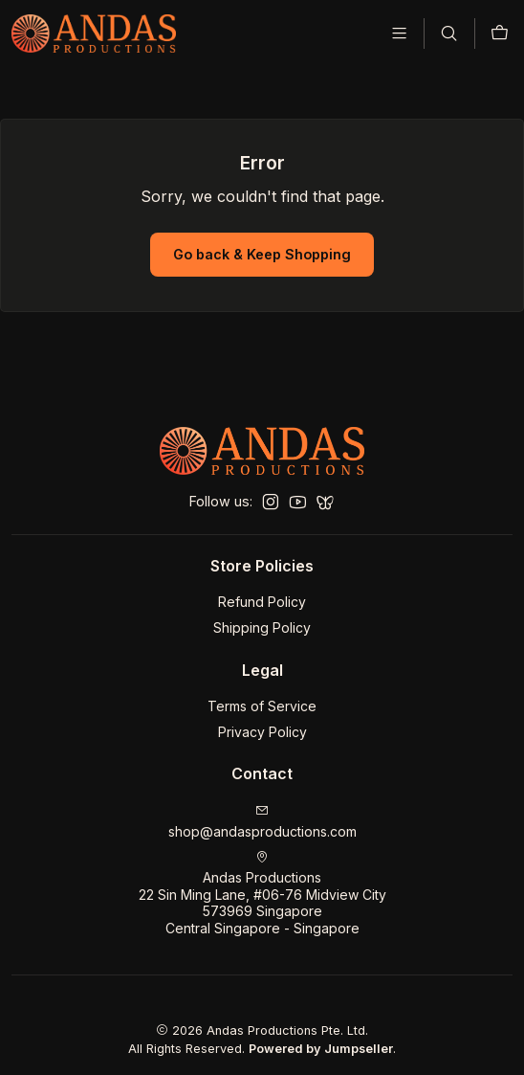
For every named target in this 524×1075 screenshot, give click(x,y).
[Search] (449, 33)
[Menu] (399, 33)
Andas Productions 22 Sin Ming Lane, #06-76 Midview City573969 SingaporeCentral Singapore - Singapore (262, 887)
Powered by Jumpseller (321, 1043)
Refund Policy (262, 596)
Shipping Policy (262, 622)
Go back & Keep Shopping (262, 247)
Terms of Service (262, 700)
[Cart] (500, 33)
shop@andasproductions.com (262, 815)
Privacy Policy (262, 725)
